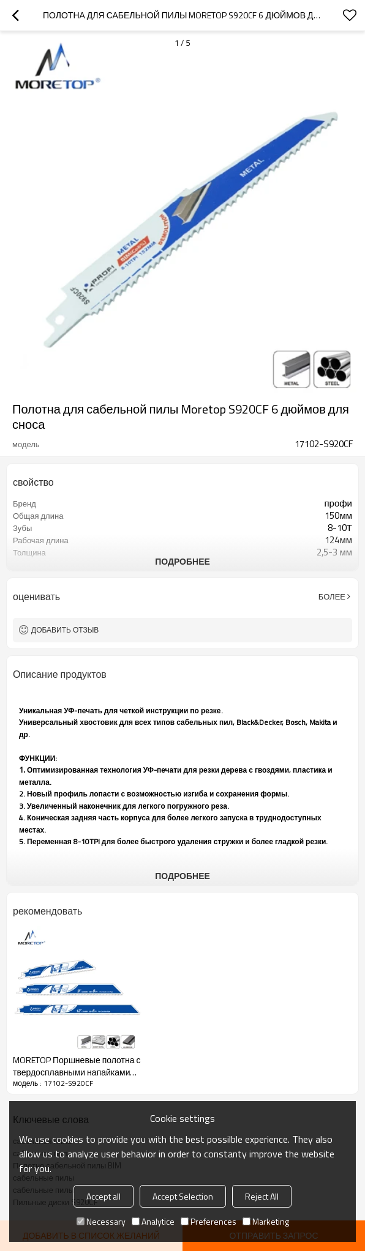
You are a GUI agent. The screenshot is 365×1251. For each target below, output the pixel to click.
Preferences (208, 1221)
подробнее (182, 561)
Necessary (101, 1221)
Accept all (103, 1196)
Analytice (153, 1221)
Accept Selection (182, 1196)
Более (331, 596)
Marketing (266, 1221)
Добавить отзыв (65, 630)
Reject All (262, 1196)
